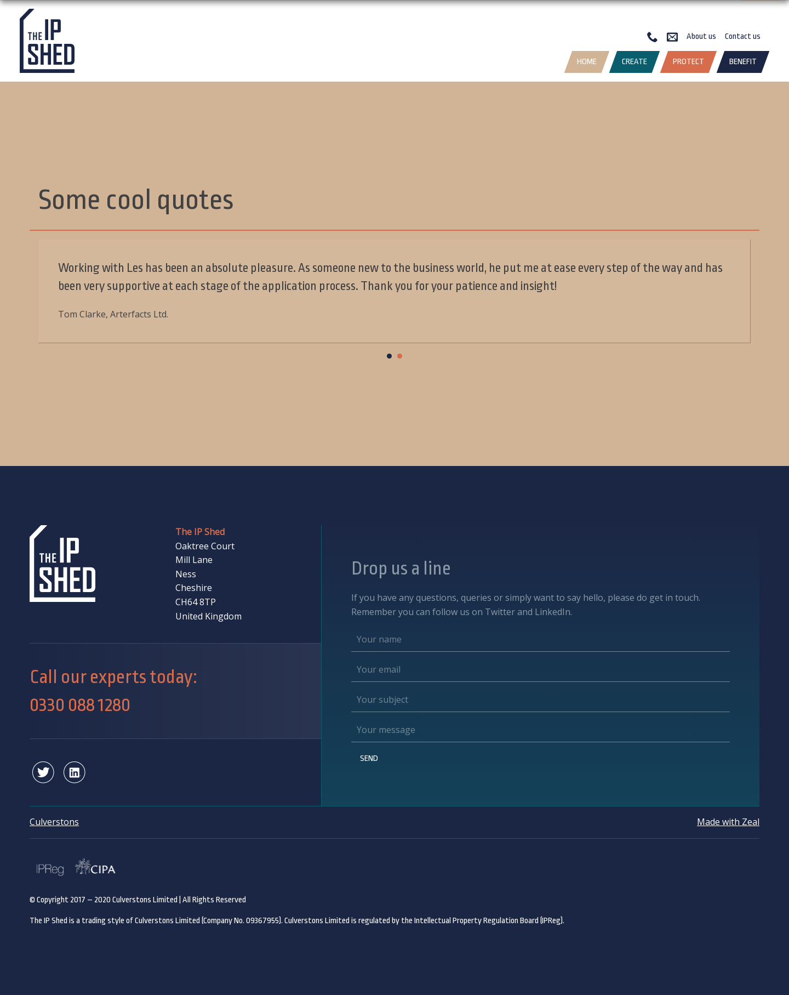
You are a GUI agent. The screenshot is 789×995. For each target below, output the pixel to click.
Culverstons (54, 822)
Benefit (743, 61)
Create (634, 61)
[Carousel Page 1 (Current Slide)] (389, 356)
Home (587, 61)
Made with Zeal (728, 822)
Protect (688, 61)
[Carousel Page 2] (399, 356)
